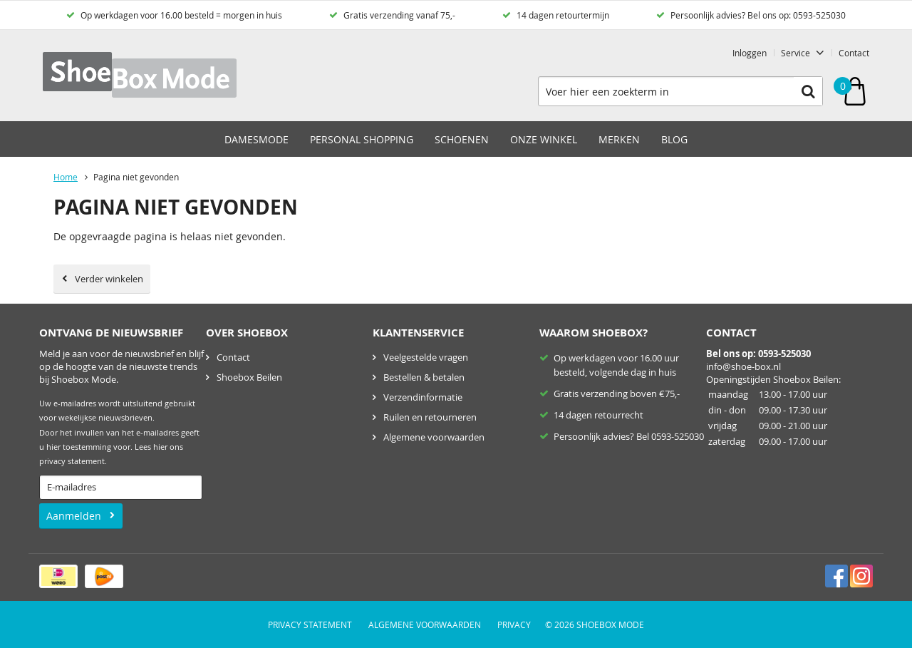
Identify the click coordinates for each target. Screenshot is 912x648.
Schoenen (462, 139)
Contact (854, 52)
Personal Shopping (361, 139)
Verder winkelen (109, 278)
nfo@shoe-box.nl (744, 366)
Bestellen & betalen (424, 377)
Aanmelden (73, 516)
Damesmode (256, 139)
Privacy (514, 624)
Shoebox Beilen (249, 377)
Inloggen (749, 52)
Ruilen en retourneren (430, 417)
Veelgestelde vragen (425, 357)
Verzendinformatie (422, 397)
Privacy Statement (310, 624)
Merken (619, 139)
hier (160, 447)
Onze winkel (543, 139)
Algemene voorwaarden (433, 437)
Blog (674, 139)
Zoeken (808, 91)
